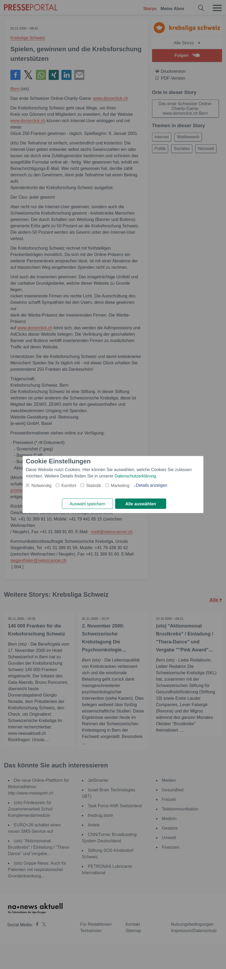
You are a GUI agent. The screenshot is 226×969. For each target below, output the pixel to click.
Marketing (120, 485)
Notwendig (41, 485)
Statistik (93, 485)
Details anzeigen (151, 485)
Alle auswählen (140, 504)
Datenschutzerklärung (135, 476)
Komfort (68, 485)
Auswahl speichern (87, 504)
